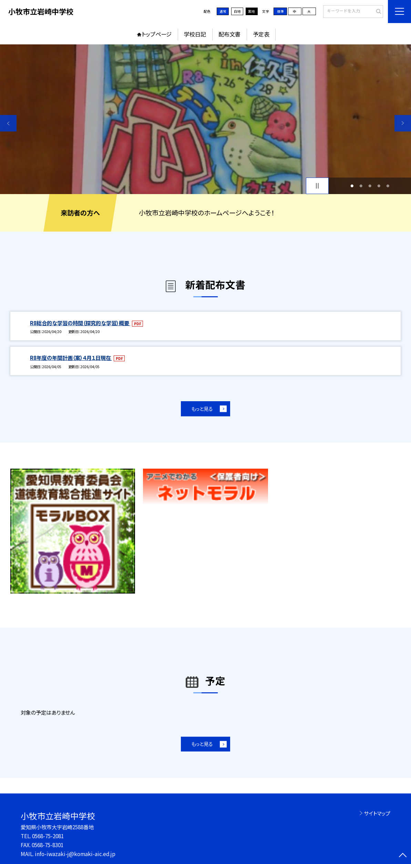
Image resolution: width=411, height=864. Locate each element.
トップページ (157, 34)
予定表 (261, 34)
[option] (205, 119)
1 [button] (351, 186)
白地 (237, 11)
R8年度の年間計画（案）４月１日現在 (71, 357)
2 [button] (360, 186)
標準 (280, 11)
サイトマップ (377, 813)
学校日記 (195, 34)
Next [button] (402, 123)
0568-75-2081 (48, 836)
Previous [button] (8, 123)
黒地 (251, 11)
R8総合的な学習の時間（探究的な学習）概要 (80, 323)
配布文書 (229, 34)
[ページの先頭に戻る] (402, 855)
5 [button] (387, 186)
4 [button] (378, 186)
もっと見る (202, 408)
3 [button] (369, 186)
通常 (222, 11)
